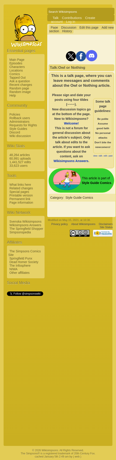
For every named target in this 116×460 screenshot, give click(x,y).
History (67, 31)
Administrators (19, 121)
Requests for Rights (23, 125)
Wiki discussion (20, 136)
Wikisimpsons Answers (25, 225)
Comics (14, 74)
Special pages (19, 192)
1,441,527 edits (20, 162)
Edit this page (89, 27)
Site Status (106, 227)
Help (12, 95)
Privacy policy (59, 224)
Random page (19, 88)
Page (54, 27)
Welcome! (71, 123)
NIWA (13, 269)
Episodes (15, 63)
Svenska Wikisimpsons (25, 221)
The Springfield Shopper (26, 228)
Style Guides (18, 129)
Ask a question (19, 81)
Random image (20, 92)
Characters (17, 67)
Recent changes (20, 85)
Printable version (21, 195)
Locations (16, 70)
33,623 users (18, 165)
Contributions (72, 18)
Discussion (68, 27)
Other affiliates (19, 272)
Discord (14, 132)
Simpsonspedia (20, 232)
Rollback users (19, 118)
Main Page (16, 59)
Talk (56, 18)
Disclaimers (106, 224)
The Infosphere (19, 265)
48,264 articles (19, 155)
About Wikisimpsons (83, 224)
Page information (21, 202)
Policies (14, 114)
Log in (70, 21)
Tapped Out (17, 77)
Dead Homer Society (23, 262)
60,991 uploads (20, 158)
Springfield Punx (20, 258)
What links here (20, 184)
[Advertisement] (25, 364)
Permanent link (19, 199)
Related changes (21, 188)
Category (56, 197)
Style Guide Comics (79, 197)
